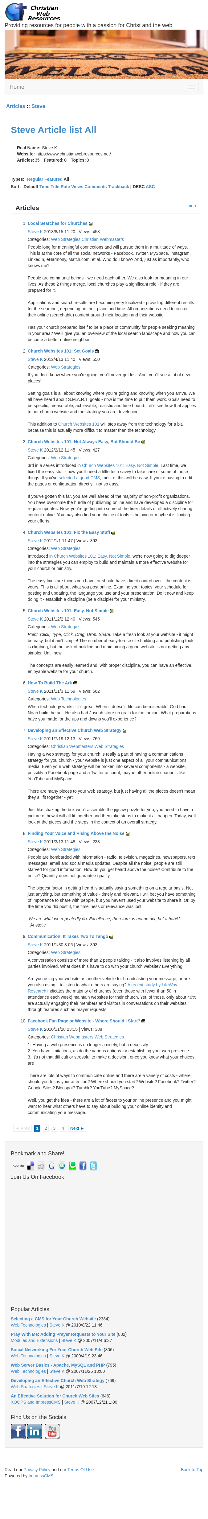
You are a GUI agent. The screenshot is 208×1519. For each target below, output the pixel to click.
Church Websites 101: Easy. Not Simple (120, 465)
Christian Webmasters (103, 239)
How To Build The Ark (50, 682)
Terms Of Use (80, 1469)
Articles (15, 106)
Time (44, 186)
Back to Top (192, 1469)
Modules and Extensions (34, 1340)
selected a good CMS (79, 477)
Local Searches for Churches (58, 223)
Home (17, 87)
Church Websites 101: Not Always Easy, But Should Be (84, 441)
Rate (65, 186)
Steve (38, 106)
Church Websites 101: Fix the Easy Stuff (69, 532)
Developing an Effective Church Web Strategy (74, 730)
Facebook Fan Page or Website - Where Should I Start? (84, 1020)
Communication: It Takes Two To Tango (68, 936)
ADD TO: (18, 1165)
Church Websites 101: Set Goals (61, 351)
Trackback (118, 186)
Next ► (77, 1128)
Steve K (35, 231)
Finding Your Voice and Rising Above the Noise (76, 833)
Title (55, 186)
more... (194, 205)
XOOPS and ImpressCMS (36, 1402)
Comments (95, 186)
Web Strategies (65, 239)
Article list (60, 130)
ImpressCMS (41, 1475)
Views (77, 186)
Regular (35, 179)
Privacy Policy (36, 1469)
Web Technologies (68, 698)
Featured (53, 179)
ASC (150, 186)
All (90, 130)
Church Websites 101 (79, 424)
